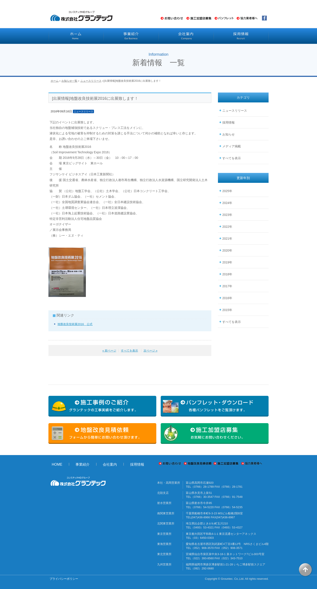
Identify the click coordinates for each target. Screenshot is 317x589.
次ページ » (150, 350)
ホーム (55, 80)
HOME (57, 464)
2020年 (227, 250)
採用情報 (228, 122)
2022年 (227, 226)
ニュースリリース (90, 80)
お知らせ (228, 134)
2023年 (227, 215)
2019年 (227, 262)
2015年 (227, 310)
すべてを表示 (129, 350)
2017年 (227, 286)
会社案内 (110, 464)
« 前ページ (109, 350)
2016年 (227, 298)
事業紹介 (83, 464)
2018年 (227, 274)
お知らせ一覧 (69, 80)
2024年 (227, 203)
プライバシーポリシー (64, 578)
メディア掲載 (231, 146)
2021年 (227, 238)
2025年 (227, 191)
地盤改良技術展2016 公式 (74, 324)
